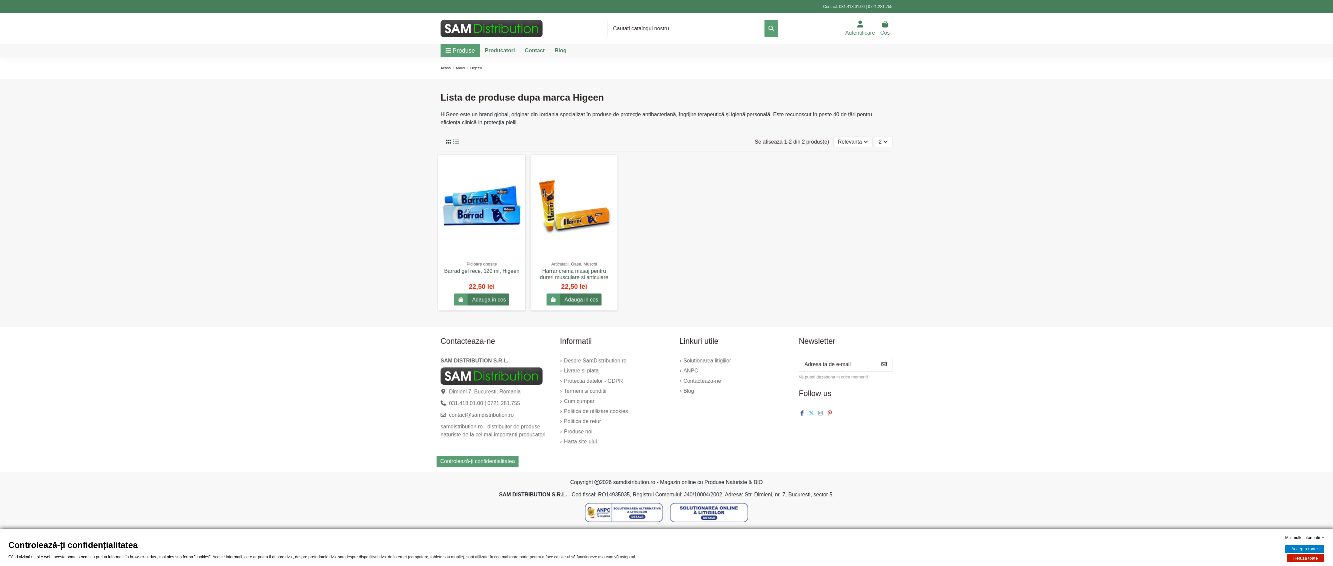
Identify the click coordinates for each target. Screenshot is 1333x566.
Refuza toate (1305, 558)
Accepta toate (1304, 548)
